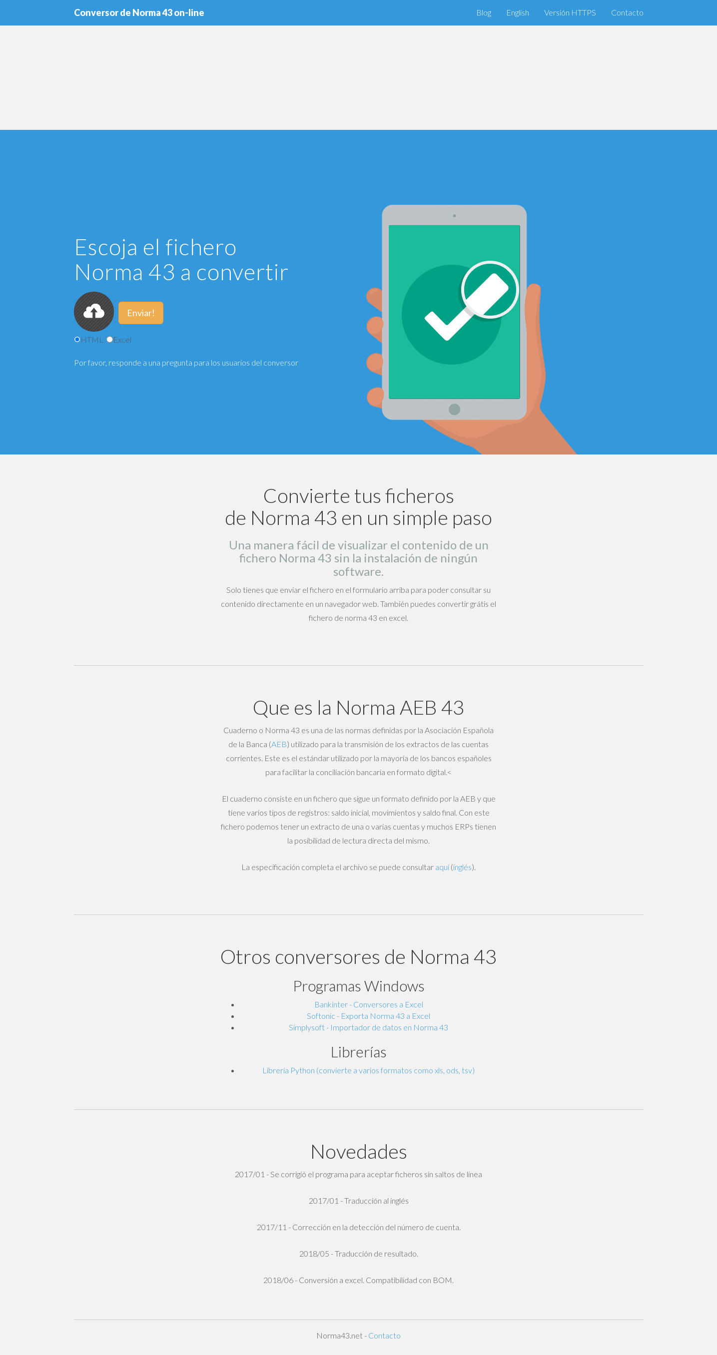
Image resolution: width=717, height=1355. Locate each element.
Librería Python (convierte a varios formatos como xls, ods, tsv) (368, 1070)
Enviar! (141, 312)
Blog (483, 12)
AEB (279, 744)
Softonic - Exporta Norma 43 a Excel (368, 1015)
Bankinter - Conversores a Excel (368, 1004)
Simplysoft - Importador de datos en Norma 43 (368, 1027)
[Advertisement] (300, 70)
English (517, 12)
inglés (462, 867)
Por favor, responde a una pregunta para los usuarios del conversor (186, 362)
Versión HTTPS (570, 12)
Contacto (627, 12)
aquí (442, 867)
